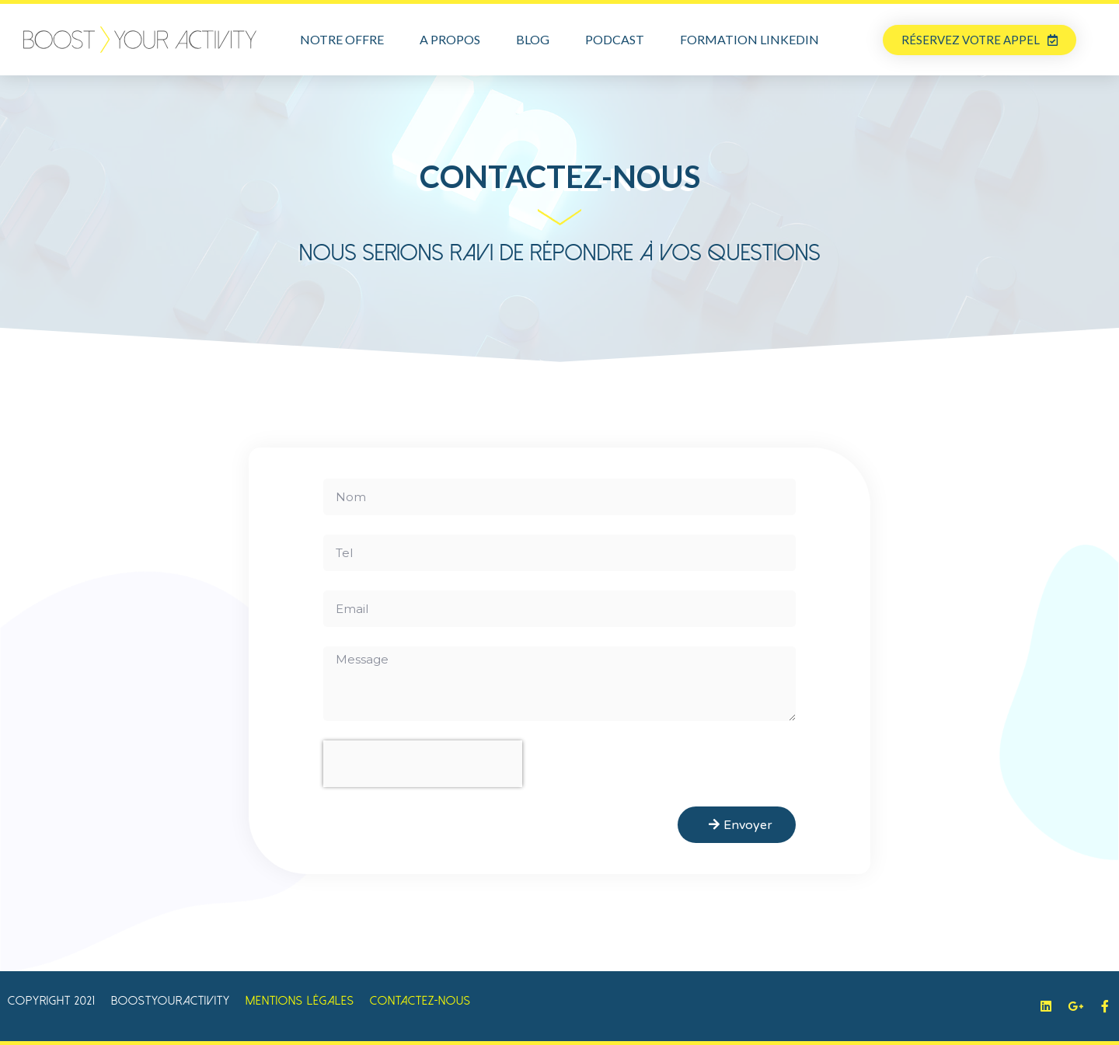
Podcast (614, 39)
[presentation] (422, 763)
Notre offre (342, 39)
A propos (450, 39)
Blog (532, 39)
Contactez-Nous (420, 1000)
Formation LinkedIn (749, 39)
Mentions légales (300, 1000)
